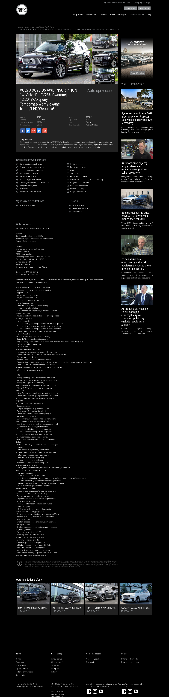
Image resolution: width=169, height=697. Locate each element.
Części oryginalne (93, 659)
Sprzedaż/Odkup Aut (137, 15)
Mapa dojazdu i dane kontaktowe (29, 686)
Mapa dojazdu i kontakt (114, 2)
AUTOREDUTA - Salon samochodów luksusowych (21, 9)
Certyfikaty (20, 675)
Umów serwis (56, 659)
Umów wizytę (130, 8)
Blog (149, 15)
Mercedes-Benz (91, 15)
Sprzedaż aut (56, 665)
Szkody (54, 672)
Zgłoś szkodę (144, 8)
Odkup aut (55, 669)
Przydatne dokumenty (130, 662)
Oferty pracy (21, 665)
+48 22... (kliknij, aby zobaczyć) (139, 3)
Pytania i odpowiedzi (129, 659)
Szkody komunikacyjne (118, 15)
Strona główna (23, 27)
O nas (18, 659)
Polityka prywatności (24, 672)
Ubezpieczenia (78, 15)
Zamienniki (90, 662)
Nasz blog (20, 662)
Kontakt (104, 15)
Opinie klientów (22, 669)
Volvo (52, 27)
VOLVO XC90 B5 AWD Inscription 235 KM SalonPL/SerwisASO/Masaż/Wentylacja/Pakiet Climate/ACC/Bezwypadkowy (136, 608)
